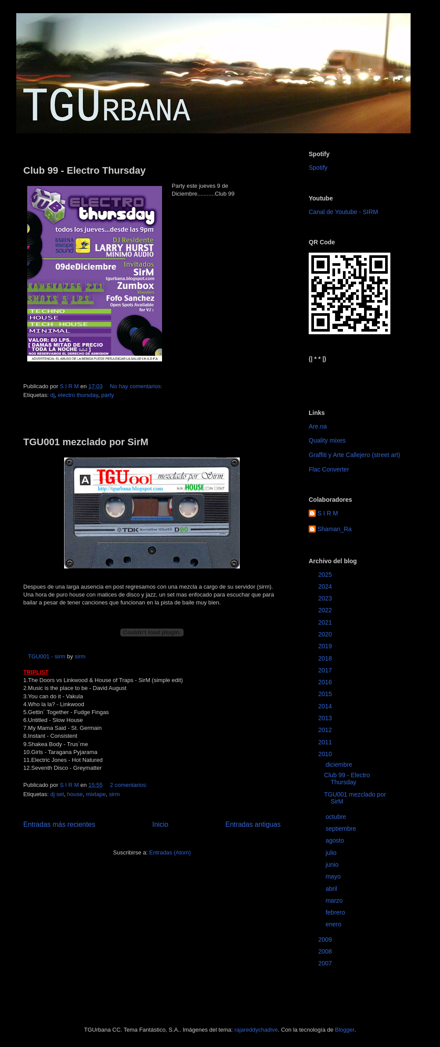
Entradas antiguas (253, 824)
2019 (326, 646)
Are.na (318, 426)
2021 (326, 622)
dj (52, 395)
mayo (333, 876)
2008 (326, 951)
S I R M (327, 513)
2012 (326, 729)
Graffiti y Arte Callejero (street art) (354, 454)
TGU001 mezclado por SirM (85, 441)
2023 (326, 598)
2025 (326, 574)
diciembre (339, 764)
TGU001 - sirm (46, 656)
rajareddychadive (256, 1029)
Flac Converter (329, 469)
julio (331, 852)
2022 (326, 610)
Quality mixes (327, 440)
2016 (326, 682)
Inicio (160, 824)
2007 (326, 963)
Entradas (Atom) (170, 852)
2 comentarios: (129, 785)
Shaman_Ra (334, 528)
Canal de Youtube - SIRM (343, 211)
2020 (326, 634)
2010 (326, 754)
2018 (326, 658)
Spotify (318, 167)
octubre (336, 816)
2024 (326, 586)
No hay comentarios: (137, 386)
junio (332, 864)
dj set (57, 794)
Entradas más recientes (59, 824)
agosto (335, 840)
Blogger (344, 1029)
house (75, 794)
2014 (326, 706)
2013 (326, 718)
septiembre (341, 828)
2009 (326, 939)
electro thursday (78, 395)
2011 (326, 742)
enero (334, 924)
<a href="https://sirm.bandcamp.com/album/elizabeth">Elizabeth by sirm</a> (352, 378)
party (107, 395)
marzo (334, 900)
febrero (335, 912)
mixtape (96, 794)
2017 (326, 670)
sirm (80, 656)
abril (332, 888)
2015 (326, 693)
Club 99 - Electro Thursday (84, 170)
